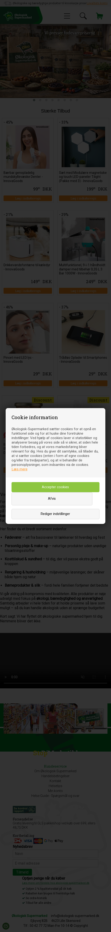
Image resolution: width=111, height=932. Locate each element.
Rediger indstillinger (55, 514)
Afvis (52, 499)
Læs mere (20, 469)
